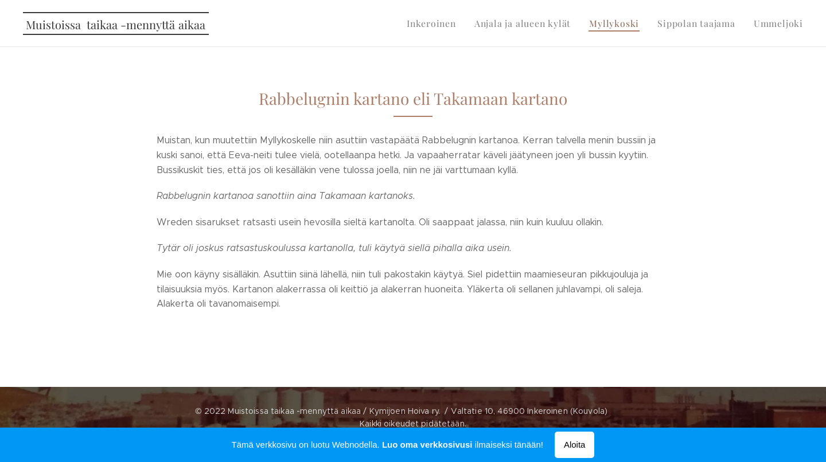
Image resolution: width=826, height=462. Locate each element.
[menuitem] (447, 23)
